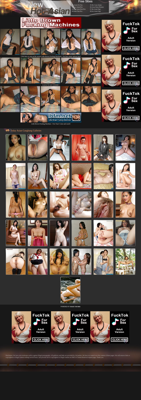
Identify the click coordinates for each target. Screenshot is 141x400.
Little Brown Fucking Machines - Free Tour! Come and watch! (51, 123)
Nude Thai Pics (78, 11)
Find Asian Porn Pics (80, 9)
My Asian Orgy (96, 9)
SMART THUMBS (75, 306)
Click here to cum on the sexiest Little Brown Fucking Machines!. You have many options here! (51, 56)
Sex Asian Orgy (96, 11)
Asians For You (78, 5)
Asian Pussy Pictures (98, 7)
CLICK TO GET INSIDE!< (51, 85)
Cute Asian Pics (78, 7)
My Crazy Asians (97, 5)
